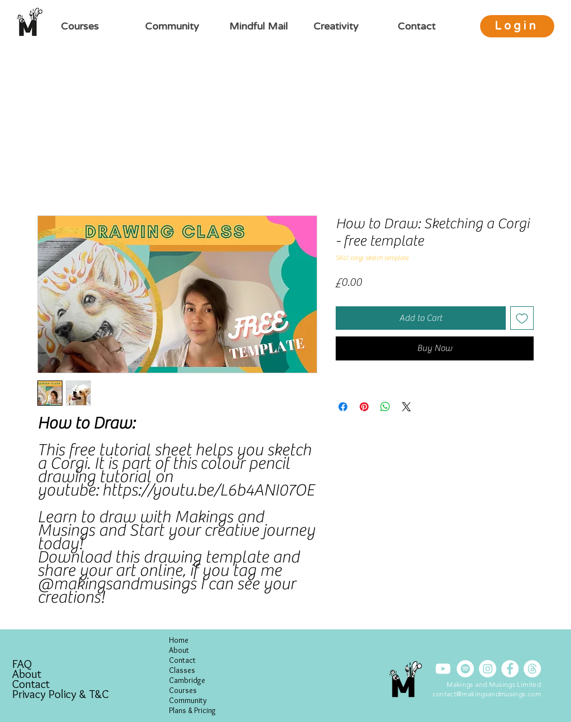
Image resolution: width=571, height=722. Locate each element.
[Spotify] (465, 668)
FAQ (22, 664)
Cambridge (187, 680)
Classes (182, 670)
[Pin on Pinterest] (364, 406)
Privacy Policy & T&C (60, 694)
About (26, 674)
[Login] (517, 26)
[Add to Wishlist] (522, 318)
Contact (31, 684)
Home (178, 640)
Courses (183, 690)
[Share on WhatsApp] (385, 406)
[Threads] (532, 668)
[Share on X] (406, 406)
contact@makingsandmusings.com (487, 694)
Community (188, 700)
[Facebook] (510, 668)
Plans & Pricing (192, 710)
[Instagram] (487, 668)
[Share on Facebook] (343, 406)
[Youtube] (443, 668)
